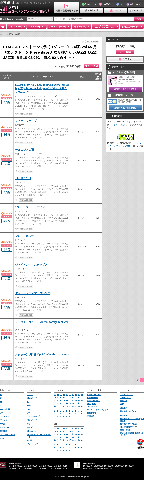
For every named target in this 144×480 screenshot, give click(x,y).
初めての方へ (120, 125)
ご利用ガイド (125, 398)
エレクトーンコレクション (98, 410)
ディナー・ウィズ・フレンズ (32, 293)
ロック (29, 424)
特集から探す (81, 26)
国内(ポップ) (32, 398)
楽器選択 (123, 408)
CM (28, 409)
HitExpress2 (92, 407)
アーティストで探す (59, 26)
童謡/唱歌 (4, 431)
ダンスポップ (32, 444)
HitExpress (91, 404)
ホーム (3, 34)
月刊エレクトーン (94, 395)
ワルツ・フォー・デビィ (30, 207)
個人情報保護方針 (127, 427)
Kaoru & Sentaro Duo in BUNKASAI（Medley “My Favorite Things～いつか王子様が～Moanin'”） (42, 88)
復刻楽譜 (90, 416)
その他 (2, 438)
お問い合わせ (125, 430)
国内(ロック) (32, 431)
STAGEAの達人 (93, 401)
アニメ (2, 413)
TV (28, 402)
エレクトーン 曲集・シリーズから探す (105, 26)
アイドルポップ (33, 416)
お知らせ (123, 401)
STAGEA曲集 (92, 398)
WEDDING (4, 427)
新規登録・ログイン (128, 411)
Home (3, 26)
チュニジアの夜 (24, 149)
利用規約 (123, 416)
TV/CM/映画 (5, 409)
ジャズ (29, 427)
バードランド (23, 178)
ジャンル (3, 420)
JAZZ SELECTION (7, 435)
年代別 (2, 424)
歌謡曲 (29, 440)
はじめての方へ (126, 395)
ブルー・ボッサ (24, 235)
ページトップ (133, 380)
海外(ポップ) (32, 420)
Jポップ (30, 395)
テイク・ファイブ (26, 120)
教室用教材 (91, 413)
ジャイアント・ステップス (31, 264)
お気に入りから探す (132, 26)
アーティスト (5, 416)
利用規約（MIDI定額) (128, 424)
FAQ (122, 404)
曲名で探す (37, 26)
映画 (29, 405)
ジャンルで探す (17, 26)
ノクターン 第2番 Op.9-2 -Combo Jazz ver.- (42, 354)
